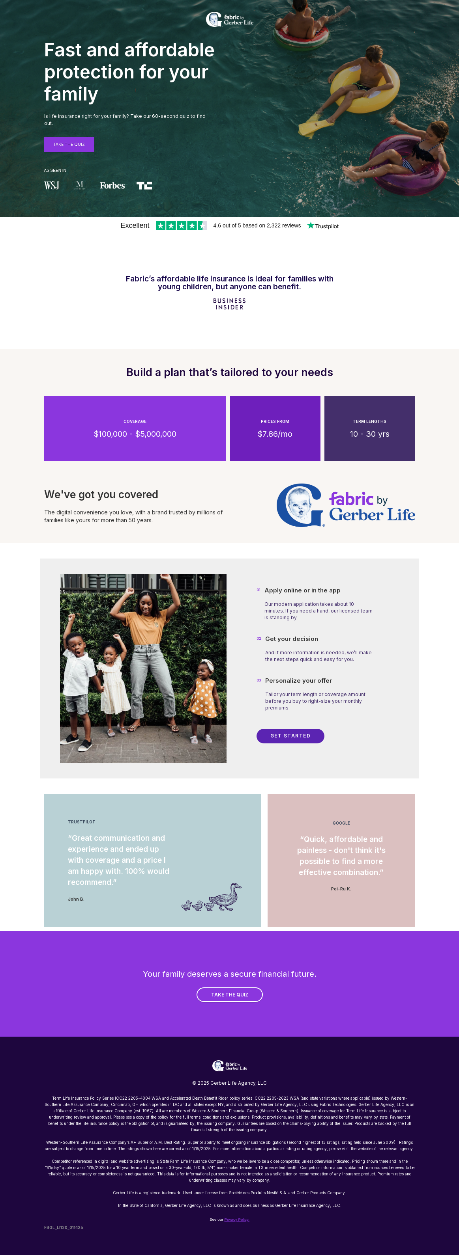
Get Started (290, 736)
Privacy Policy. (236, 1219)
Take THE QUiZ (69, 144)
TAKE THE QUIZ (229, 995)
